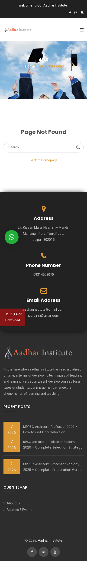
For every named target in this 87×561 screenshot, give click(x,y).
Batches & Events (19, 510)
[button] (12, 237)
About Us (13, 503)
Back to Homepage (44, 160)
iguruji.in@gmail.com (43, 315)
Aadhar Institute (50, 540)
